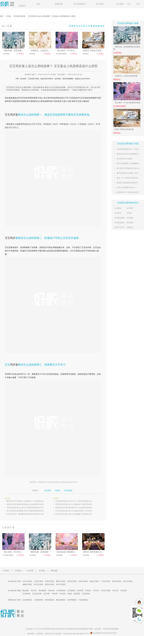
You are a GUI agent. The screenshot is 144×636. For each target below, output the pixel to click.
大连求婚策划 (83, 600)
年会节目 (115, 590)
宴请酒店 (77, 594)
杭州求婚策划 (72, 600)
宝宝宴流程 (86, 594)
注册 (128, 4)
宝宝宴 (8, 16)
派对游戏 (51, 590)
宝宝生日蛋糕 (106, 590)
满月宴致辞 (42, 590)
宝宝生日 (34, 590)
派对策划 (129, 223)
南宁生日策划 (60, 584)
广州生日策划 (105, 581)
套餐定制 (59, 4)
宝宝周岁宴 (11, 114)
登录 (138, 4)
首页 (38, 4)
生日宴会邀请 (119, 218)
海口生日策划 (127, 581)
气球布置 (54, 594)
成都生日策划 (27, 584)
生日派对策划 (59, 629)
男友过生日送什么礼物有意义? (128, 154)
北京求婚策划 (27, 600)
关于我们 (6, 571)
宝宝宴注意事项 (19, 16)
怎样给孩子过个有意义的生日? (128, 192)
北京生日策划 (27, 581)
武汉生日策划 (38, 584)
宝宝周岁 (10, 237)
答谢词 (69, 594)
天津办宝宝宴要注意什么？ (127, 187)
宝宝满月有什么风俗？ (125, 159)
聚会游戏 (26, 590)
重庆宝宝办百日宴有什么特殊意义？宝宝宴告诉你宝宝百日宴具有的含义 (28, 501)
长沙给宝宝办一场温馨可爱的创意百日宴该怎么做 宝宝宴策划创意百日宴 (28, 514)
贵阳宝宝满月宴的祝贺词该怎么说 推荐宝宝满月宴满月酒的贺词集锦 (28, 504)
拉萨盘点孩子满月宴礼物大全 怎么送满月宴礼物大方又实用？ (76, 507)
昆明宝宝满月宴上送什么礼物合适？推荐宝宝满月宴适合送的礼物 (76, 504)
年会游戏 (123, 590)
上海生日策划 (38, 581)
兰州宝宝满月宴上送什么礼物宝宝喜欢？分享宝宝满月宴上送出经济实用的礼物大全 (76, 511)
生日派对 (117, 213)
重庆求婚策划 (60, 600)
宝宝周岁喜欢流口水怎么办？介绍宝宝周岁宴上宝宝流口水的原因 (76, 501)
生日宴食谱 (71, 590)
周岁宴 (14, 364)
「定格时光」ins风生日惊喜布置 (125, 76)
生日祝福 (129, 218)
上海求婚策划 (38, 600)
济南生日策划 (83, 581)
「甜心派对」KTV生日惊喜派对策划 (126, 103)
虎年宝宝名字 (119, 227)
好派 (45, 629)
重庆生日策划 (60, 581)
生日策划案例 (79, 4)
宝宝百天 (96, 590)
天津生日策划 (49, 581)
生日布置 (99, 4)
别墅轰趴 (129, 227)
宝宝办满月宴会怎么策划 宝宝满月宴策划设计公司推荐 (27, 507)
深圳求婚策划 (49, 600)
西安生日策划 (49, 584)
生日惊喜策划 (61, 590)
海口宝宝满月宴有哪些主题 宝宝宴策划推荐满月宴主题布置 (28, 511)
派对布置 (80, 590)
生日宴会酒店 (119, 223)
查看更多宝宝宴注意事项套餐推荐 (87, 26)
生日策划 (120, 4)
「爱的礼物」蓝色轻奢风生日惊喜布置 (126, 48)
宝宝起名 (88, 590)
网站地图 (54, 571)
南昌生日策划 (94, 581)
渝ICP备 (81, 634)
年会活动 (62, 594)
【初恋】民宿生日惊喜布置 (123, 129)
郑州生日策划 (72, 581)
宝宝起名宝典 (37, 594)
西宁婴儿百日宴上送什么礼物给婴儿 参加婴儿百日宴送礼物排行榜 (76, 514)
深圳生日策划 (116, 581)
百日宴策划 (26, 594)
